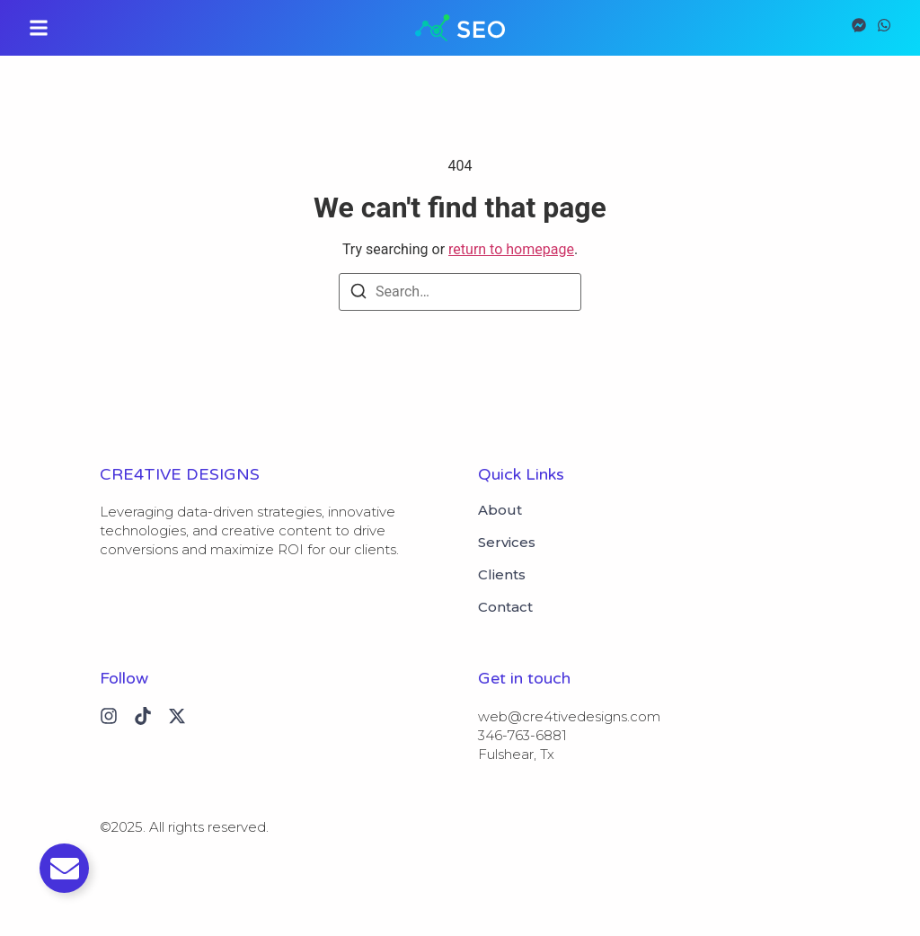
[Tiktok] (143, 716)
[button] (39, 27)
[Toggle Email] (64, 868)
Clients (502, 575)
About (500, 510)
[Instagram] (109, 716)
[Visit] (859, 28)
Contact (505, 607)
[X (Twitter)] (177, 716)
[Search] (358, 294)
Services (506, 542)
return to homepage (511, 249)
